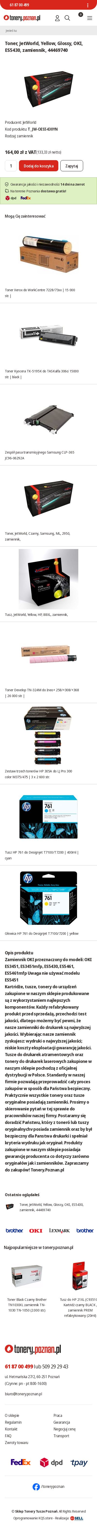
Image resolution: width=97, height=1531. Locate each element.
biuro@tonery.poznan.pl (23, 1394)
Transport (61, 1435)
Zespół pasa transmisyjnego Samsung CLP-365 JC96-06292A (39, 455)
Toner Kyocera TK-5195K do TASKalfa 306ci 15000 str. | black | (42, 374)
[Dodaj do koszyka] (38, 165)
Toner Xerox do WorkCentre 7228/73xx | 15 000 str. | (40, 292)
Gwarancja (61, 1422)
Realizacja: (69, 1517)
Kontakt (11, 1429)
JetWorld (29, 122)
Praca (57, 1415)
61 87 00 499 (19, 5)
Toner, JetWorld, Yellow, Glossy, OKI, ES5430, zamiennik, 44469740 (51, 1207)
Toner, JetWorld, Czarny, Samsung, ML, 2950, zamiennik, (37, 536)
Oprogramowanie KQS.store (33, 1517)
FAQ (8, 1435)
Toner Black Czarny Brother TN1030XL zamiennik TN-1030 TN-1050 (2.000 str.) (26, 1304)
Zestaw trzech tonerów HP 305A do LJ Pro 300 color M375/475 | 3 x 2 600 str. (38, 774)
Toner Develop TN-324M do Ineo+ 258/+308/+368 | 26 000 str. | (42, 692)
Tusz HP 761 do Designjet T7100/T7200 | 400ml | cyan (42, 855)
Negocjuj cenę (64, 1429)
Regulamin (13, 1422)
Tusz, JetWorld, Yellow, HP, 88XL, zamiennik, (36, 614)
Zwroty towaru (16, 1442)
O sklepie (12, 1415)
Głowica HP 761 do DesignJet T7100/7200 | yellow (42, 933)
